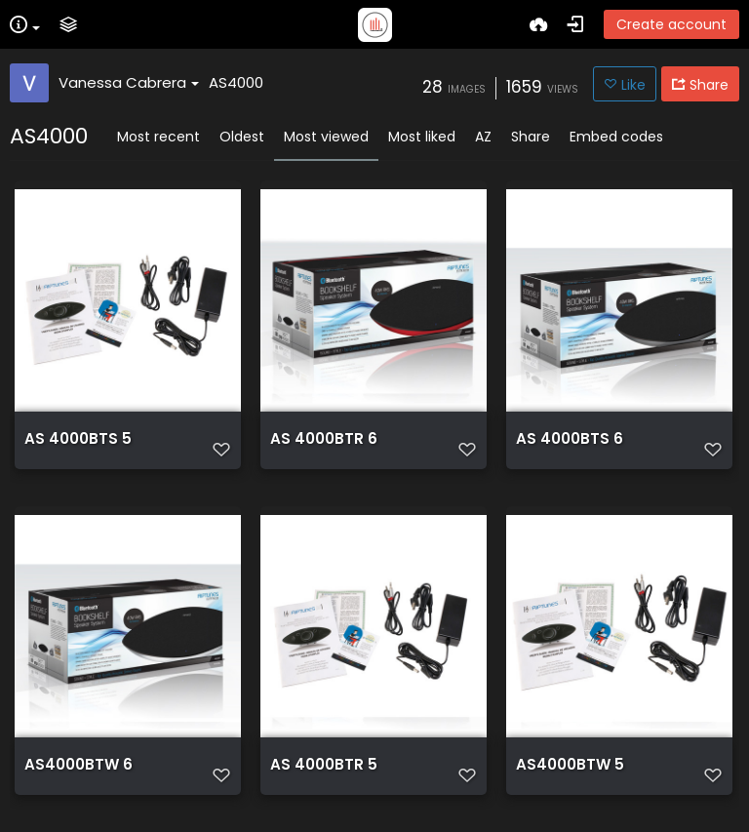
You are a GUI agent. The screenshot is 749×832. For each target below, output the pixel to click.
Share (530, 136)
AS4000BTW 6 (78, 764)
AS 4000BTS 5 (78, 439)
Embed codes (616, 136)
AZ (483, 136)
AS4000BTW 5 (570, 764)
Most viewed (326, 136)
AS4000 (236, 82)
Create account (671, 24)
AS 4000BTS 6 (569, 439)
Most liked (421, 136)
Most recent (158, 136)
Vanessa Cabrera (129, 82)
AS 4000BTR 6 (323, 439)
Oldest (241, 136)
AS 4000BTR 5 (323, 764)
